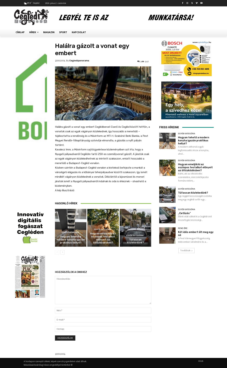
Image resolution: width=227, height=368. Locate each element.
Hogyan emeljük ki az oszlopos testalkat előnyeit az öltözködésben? (103, 238)
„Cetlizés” (184, 213)
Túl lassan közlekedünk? (135, 241)
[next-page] (62, 252)
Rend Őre (182, 228)
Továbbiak (186, 250)
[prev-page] (57, 252)
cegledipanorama (79, 60)
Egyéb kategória (70, 232)
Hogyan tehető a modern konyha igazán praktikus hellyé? (71, 239)
